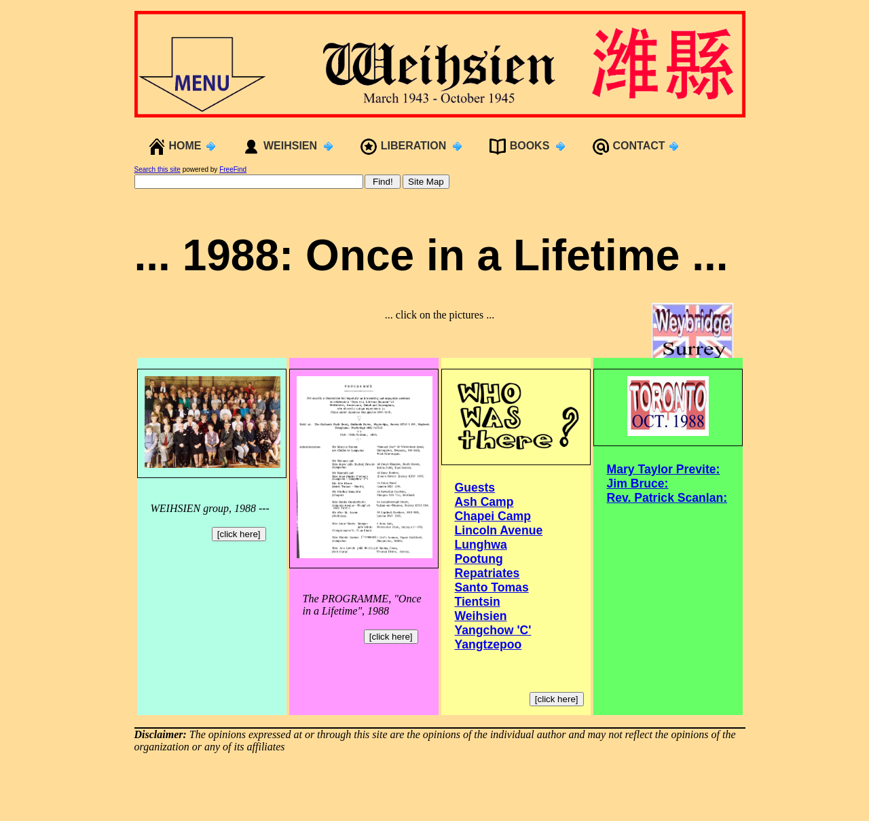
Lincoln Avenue (499, 530)
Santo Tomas (492, 587)
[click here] (239, 534)
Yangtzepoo (488, 644)
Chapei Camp (493, 516)
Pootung (479, 559)
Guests (475, 487)
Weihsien (481, 616)
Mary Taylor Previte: (663, 469)
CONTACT (639, 145)
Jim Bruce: (638, 483)
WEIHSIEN (290, 145)
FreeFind (232, 169)
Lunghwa (481, 544)
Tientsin (477, 601)
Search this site (157, 169)
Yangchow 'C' (493, 630)
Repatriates (487, 573)
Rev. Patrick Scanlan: (667, 498)
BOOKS (530, 145)
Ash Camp (484, 502)
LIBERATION (414, 145)
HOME (185, 145)
